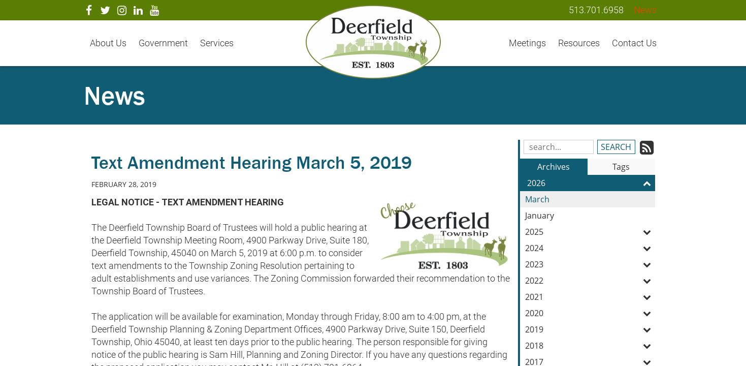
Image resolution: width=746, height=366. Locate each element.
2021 (590, 297)
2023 (590, 264)
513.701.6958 (596, 10)
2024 (590, 248)
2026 (591, 183)
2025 (590, 232)
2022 (590, 280)
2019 (590, 329)
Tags (621, 166)
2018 (590, 346)
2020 (590, 313)
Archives (553, 166)
